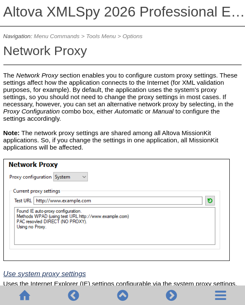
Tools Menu (101, 36)
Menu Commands (57, 36)
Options (132, 36)
